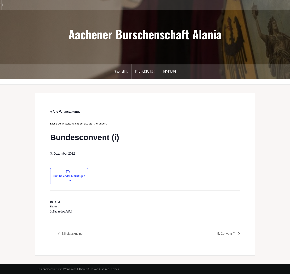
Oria (90, 268)
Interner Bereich (145, 71)
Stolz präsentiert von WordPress (57, 268)
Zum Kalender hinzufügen (69, 176)
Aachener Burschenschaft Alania (145, 34)
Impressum (169, 71)
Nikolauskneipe (72, 233)
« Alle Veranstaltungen (66, 111)
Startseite (121, 71)
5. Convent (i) (226, 233)
